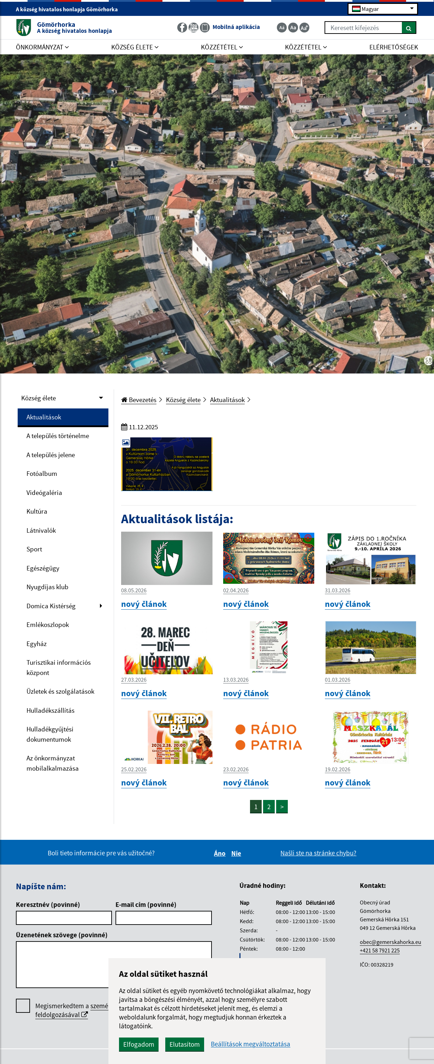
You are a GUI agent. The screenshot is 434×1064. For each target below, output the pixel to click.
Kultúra (36, 511)
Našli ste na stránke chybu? (318, 853)
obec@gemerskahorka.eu (390, 941)
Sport (34, 549)
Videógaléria (44, 492)
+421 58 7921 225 (380, 950)
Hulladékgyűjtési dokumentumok (49, 734)
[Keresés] (409, 27)
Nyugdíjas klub (47, 586)
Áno (221, 853)
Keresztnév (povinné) (48, 904)
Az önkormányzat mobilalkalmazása (52, 763)
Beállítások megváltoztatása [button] (250, 1044)
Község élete (38, 398)
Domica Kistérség (51, 606)
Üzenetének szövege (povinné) (62, 935)
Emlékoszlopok (47, 624)
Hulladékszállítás (50, 710)
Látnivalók (41, 530)
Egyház (36, 643)
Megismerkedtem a (87, 1010)
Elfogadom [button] (138, 1044)
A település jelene (50, 454)
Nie (237, 853)
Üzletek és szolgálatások (60, 691)
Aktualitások (43, 417)
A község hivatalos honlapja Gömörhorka (70, 9)
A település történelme (57, 435)
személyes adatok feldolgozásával (87, 1010)
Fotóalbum (41, 473)
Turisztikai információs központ (58, 667)
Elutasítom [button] (185, 1044)
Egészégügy (42, 568)
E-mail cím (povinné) (146, 904)
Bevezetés (138, 399)
